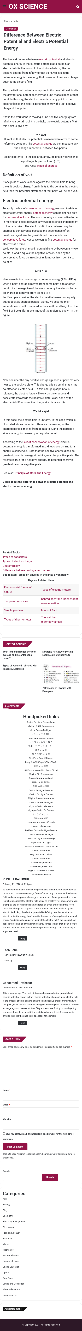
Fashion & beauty (11, 1233)
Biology (6, 1204)
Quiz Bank (8, 1278)
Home (8, 21)
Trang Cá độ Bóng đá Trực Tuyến (41, 762)
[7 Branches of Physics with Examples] (60, 674)
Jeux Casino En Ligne (40, 730)
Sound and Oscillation (13, 1283)
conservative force (18, 217)
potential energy (42, 143)
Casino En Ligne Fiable (41, 862)
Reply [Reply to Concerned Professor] (22, 1023)
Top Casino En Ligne (41, 842)
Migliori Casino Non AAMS (41, 870)
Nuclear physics (11, 1261)
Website (7, 1119)
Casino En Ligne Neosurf (41, 866)
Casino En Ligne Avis (41, 874)
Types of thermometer (17, 619)
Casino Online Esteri (41, 826)
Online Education (11, 1266)
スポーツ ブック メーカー (41, 746)
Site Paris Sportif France (41, 758)
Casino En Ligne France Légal (41, 722)
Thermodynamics (11, 1289)
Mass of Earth (49, 610)
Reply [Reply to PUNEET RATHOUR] (22, 938)
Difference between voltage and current (27, 570)
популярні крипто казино (41, 738)
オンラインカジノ (41, 814)
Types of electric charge (17, 561)
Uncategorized (10, 1295)
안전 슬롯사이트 (41, 786)
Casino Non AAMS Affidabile (41, 822)
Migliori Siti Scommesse (41, 774)
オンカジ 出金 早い (41, 734)
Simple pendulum (14, 610)
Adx (16, 21)
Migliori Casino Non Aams (41, 798)
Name (6, 1090)
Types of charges (47, 165)
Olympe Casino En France (41, 810)
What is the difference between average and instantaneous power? (19, 655)
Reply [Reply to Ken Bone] (22, 967)
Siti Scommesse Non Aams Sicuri (40, 770)
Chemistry (8, 1216)
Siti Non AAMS (41, 818)
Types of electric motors (56, 589)
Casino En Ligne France (41, 794)
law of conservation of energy (41, 442)
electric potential (49, 59)
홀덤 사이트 (41, 750)
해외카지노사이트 (41, 754)
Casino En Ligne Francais (41, 790)
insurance (7, 1238)
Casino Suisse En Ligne (41, 802)
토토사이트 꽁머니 (41, 782)
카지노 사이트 (41, 766)
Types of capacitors (15, 557)
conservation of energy (40, 208)
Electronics (8, 1227)
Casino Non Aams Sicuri (41, 778)
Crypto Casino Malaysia (41, 806)
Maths (6, 1244)
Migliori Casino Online (41, 854)
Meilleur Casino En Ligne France (41, 830)
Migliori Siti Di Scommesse (41, 726)
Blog (5, 1210)
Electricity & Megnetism (14, 1221)
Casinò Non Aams (41, 850)
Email (6, 1104)
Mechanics (10, 28)
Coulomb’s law (11, 565)
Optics (6, 1272)
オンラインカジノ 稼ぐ (41, 742)
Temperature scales (16, 601)
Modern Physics (11, 1255)
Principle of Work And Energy (33, 473)
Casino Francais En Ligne (41, 834)
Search (6, 1171)
